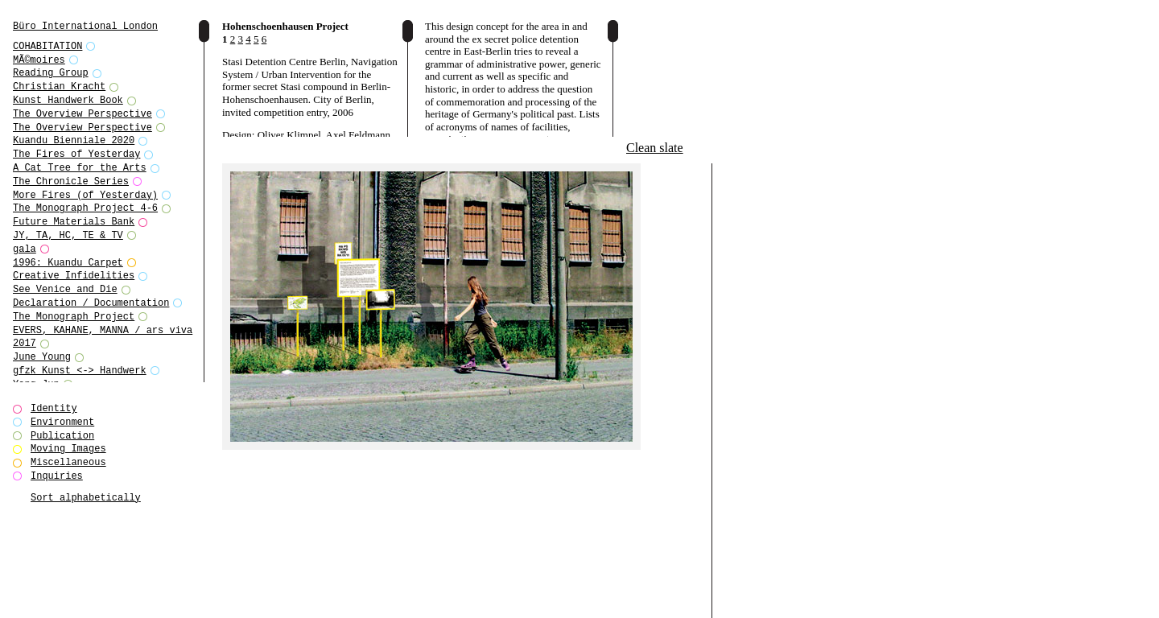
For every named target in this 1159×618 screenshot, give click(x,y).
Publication (62, 436)
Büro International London (85, 26)
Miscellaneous (68, 462)
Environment (62, 422)
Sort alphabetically (86, 498)
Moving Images (68, 448)
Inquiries (57, 476)
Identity (54, 408)
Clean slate (654, 147)
